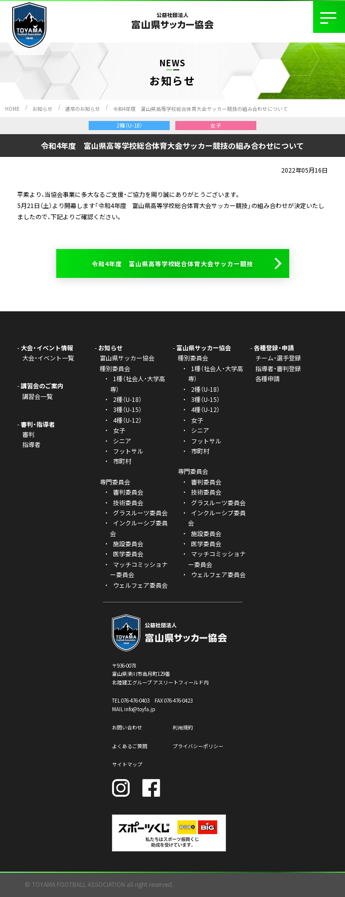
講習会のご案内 (42, 385)
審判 (28, 434)
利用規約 (183, 727)
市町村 (122, 461)
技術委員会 (128, 502)
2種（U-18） (127, 399)
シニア (122, 440)
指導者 (31, 444)
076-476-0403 (135, 700)
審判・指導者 (38, 424)
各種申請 (267, 378)
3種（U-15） (127, 409)
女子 (119, 430)
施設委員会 (128, 543)
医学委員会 (128, 553)
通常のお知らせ (82, 108)
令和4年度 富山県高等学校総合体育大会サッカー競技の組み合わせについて (200, 108)
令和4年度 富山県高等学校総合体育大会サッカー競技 (172, 263)
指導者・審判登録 (278, 368)
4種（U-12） (127, 420)
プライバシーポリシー (198, 746)
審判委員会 (128, 491)
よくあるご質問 (129, 746)
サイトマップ (127, 764)
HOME (12, 108)
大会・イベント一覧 (48, 357)
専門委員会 (193, 471)
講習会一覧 (37, 396)
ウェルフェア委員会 (140, 585)
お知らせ (42, 108)
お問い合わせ (127, 727)
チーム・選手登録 (278, 357)
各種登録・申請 (274, 347)
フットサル (128, 450)
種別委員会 (193, 357)
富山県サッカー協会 (127, 357)
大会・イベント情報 (47, 347)
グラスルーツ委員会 (140, 512)
